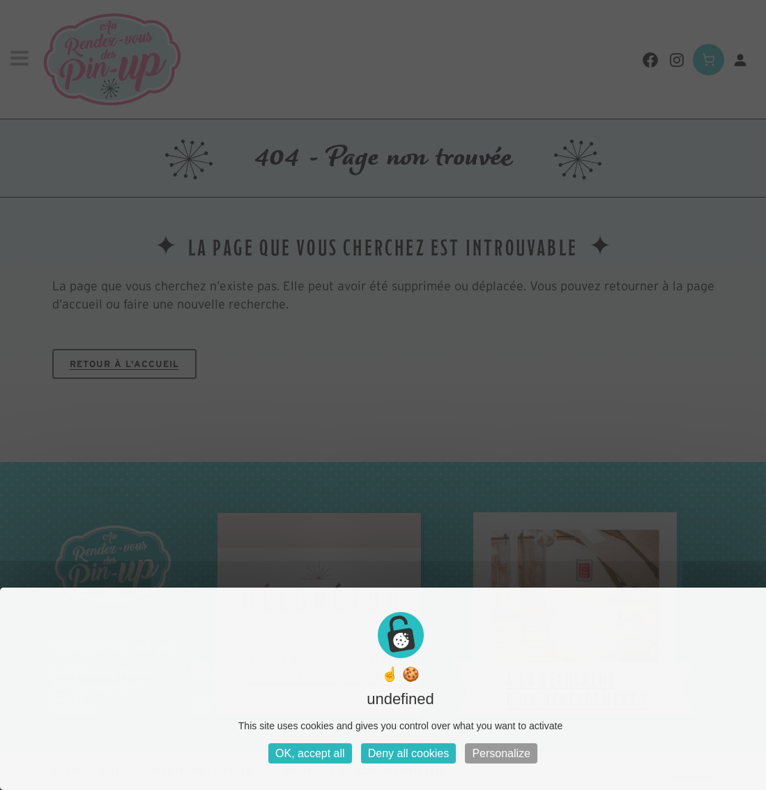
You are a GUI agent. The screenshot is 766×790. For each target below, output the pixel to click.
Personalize (501, 753)
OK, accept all (310, 753)
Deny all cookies (409, 753)
